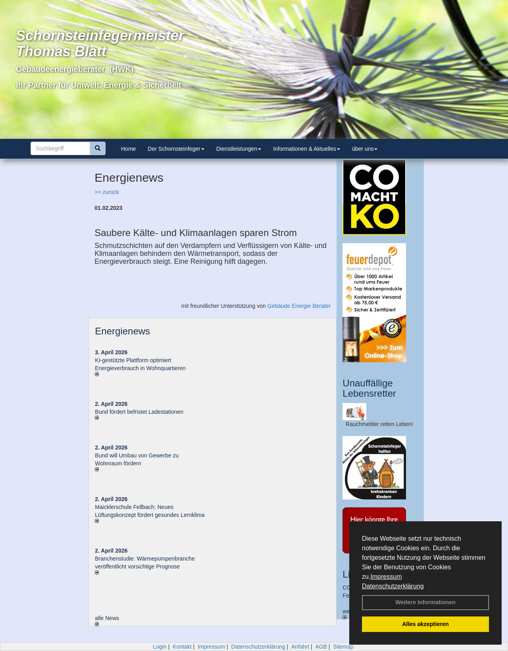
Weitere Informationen (425, 602)
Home (128, 149)
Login (159, 646)
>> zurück (106, 192)
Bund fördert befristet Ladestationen (139, 412)
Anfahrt (300, 646)
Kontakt (182, 646)
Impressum (386, 576)
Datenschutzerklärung (393, 586)
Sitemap (343, 646)
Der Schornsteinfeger (176, 149)
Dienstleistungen (239, 149)
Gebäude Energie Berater (299, 306)
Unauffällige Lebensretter (369, 388)
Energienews (122, 331)
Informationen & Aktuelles (306, 149)
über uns (364, 149)
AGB (321, 646)
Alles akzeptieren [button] (425, 624)
